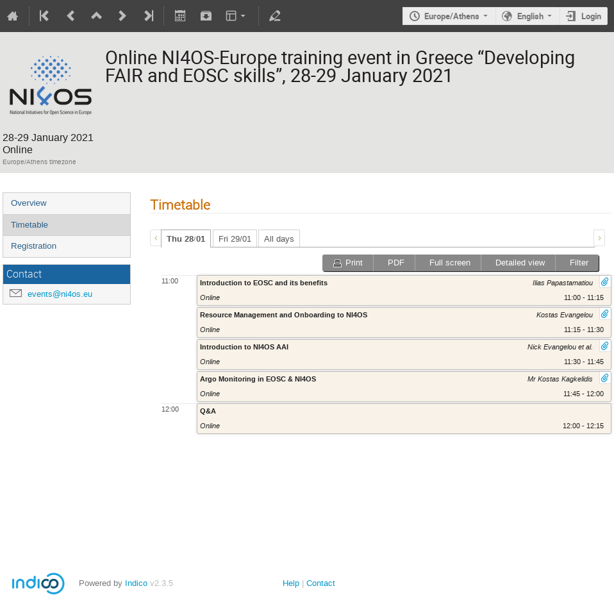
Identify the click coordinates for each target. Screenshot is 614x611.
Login (591, 16)
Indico (136, 583)
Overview (29, 203)
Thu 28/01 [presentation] (186, 239)
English (530, 16)
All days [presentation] (279, 238)
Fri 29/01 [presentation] (235, 238)
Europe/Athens (451, 16)
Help (291, 583)
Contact (320, 583)
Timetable (29, 225)
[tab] (186, 238)
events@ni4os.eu (60, 294)
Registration (33, 246)
